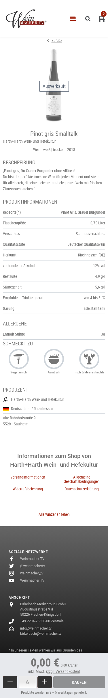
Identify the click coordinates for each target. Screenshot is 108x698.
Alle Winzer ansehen (54, 514)
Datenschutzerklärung (82, 489)
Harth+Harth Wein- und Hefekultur (29, 141)
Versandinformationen (27, 477)
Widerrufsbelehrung (28, 489)
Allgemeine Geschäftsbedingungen (82, 479)
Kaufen (79, 682)
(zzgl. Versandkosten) (63, 671)
